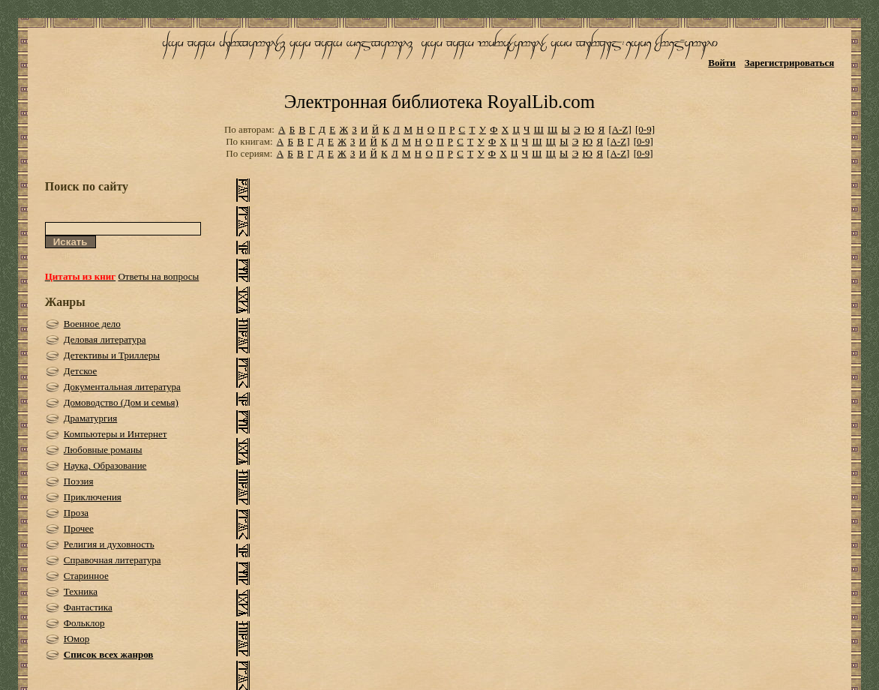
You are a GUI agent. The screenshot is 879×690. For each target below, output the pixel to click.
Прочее (79, 528)
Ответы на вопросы (158, 276)
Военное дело (92, 323)
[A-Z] (619, 129)
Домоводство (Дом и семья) (121, 402)
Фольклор (84, 622)
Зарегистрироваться (789, 62)
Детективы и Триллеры (112, 355)
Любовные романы (103, 449)
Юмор (77, 638)
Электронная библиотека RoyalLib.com (439, 102)
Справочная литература (112, 560)
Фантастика (88, 607)
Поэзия (79, 481)
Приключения (93, 496)
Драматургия (91, 418)
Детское (81, 370)
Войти (722, 62)
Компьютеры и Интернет (115, 434)
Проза (76, 512)
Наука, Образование (105, 465)
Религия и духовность (109, 544)
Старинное (86, 575)
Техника (81, 591)
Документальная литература (122, 386)
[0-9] (645, 129)
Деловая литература (105, 339)
